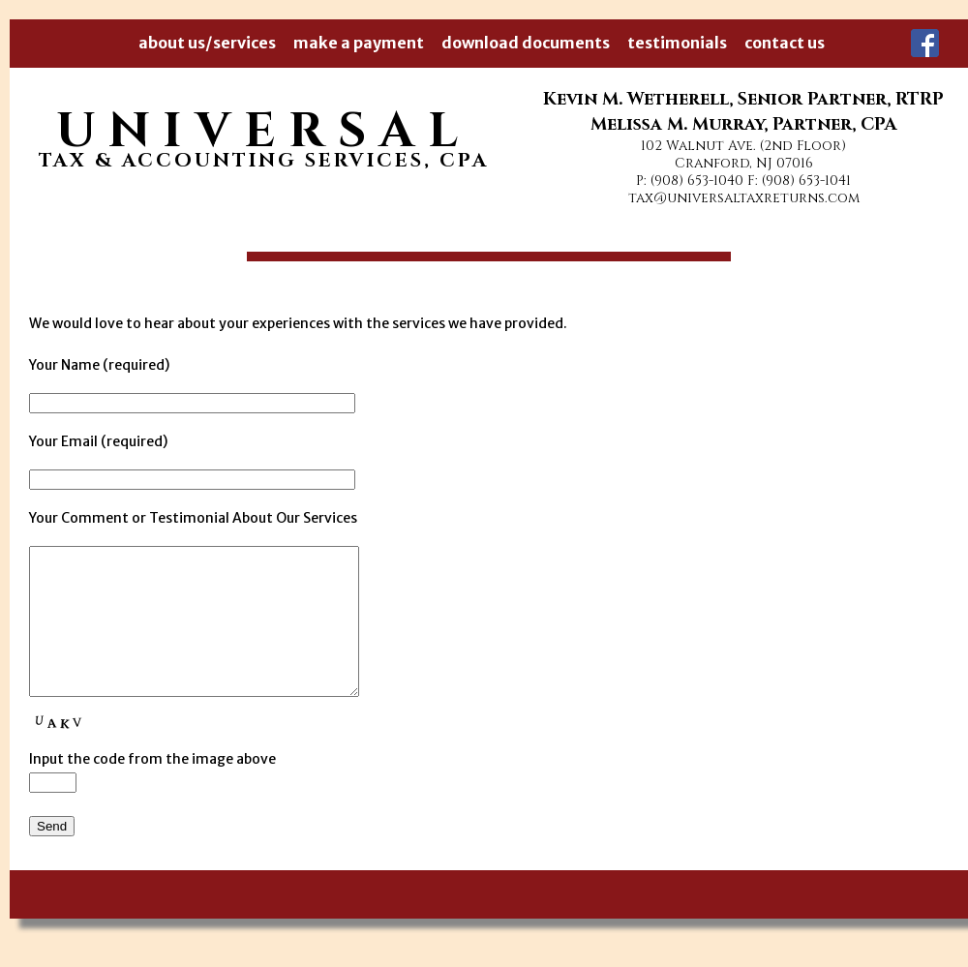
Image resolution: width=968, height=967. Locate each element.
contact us (784, 42)
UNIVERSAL (263, 132)
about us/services (207, 42)
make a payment (358, 42)
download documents (525, 42)
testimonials (677, 42)
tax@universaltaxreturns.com (744, 198)
